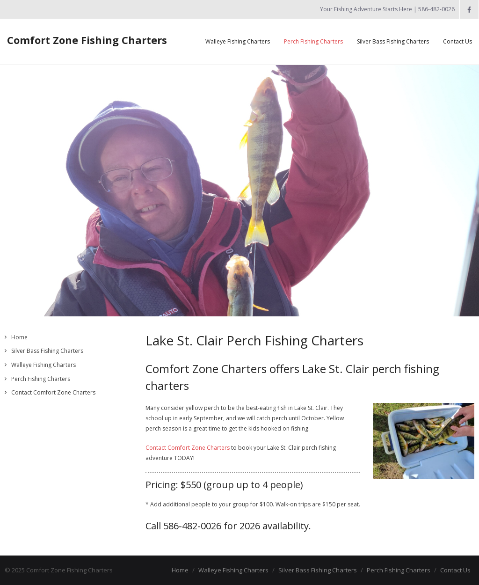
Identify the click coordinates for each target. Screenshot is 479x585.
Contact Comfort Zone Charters (187, 448)
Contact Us (455, 570)
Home (19, 337)
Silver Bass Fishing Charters (47, 351)
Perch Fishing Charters (40, 379)
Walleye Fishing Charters (43, 365)
